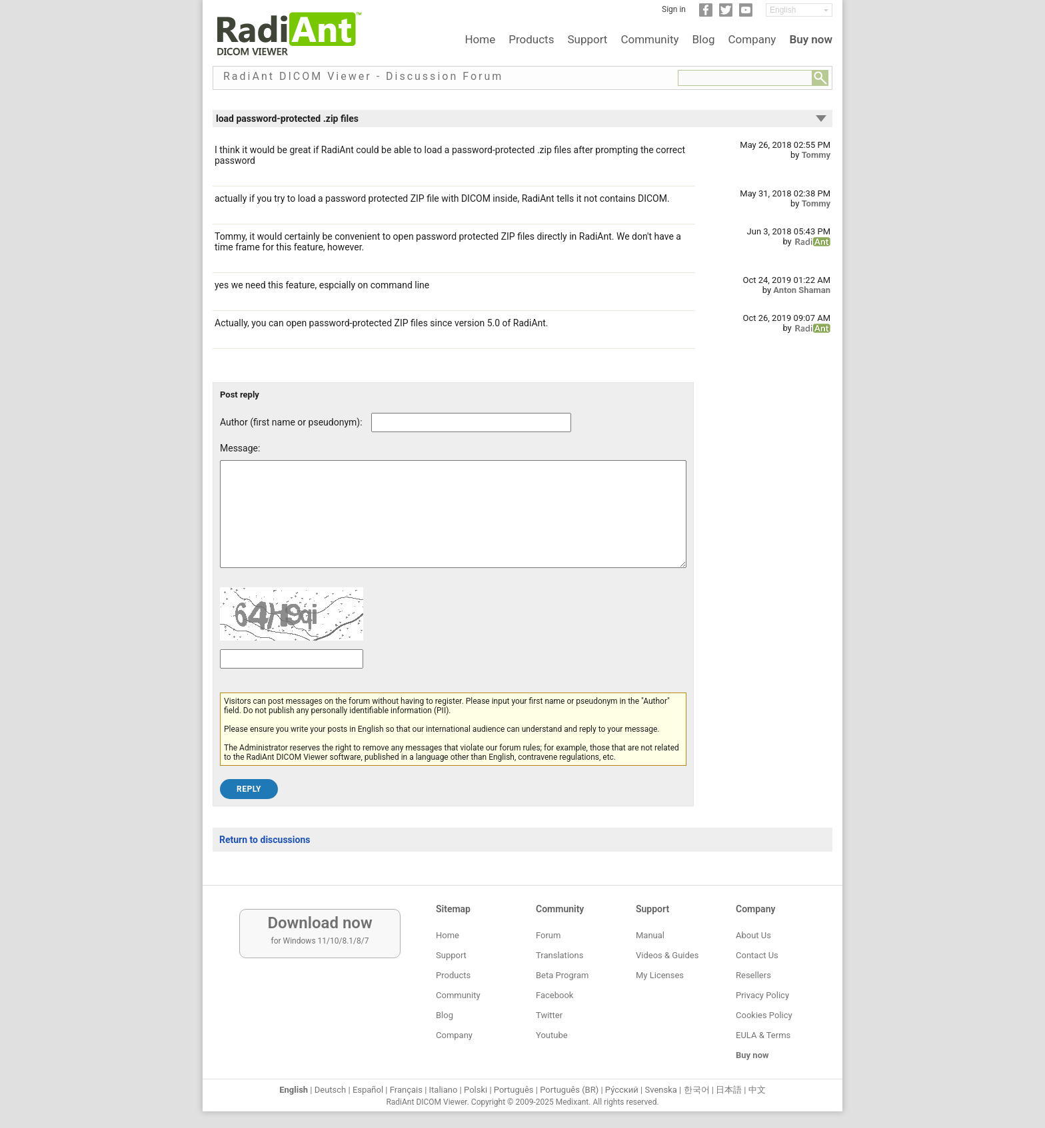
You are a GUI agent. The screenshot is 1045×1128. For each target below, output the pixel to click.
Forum (548, 935)
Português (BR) (569, 1090)
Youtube (552, 1035)
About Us (753, 935)
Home (480, 39)
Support (587, 39)
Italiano (443, 1090)
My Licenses (660, 975)
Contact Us (757, 955)
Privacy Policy (762, 995)
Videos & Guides (667, 955)
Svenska (661, 1090)
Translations (559, 955)
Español (368, 1090)
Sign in (674, 9)
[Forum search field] (745, 78)
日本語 (729, 1090)
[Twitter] (725, 14)
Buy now (810, 39)
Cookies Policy (764, 1015)
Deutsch (331, 1090)
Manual (650, 935)
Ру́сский (621, 1090)
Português (514, 1090)
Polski (475, 1090)
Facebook (554, 995)
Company (752, 39)
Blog (703, 39)
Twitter (549, 1015)
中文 (757, 1090)
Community (649, 39)
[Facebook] (705, 14)
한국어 (697, 1090)
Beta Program (562, 975)
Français (406, 1090)
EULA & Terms (763, 1035)
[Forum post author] (471, 422)
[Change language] (799, 10)
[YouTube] (745, 14)
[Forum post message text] (453, 524)
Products (531, 39)
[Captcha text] (291, 679)
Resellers (753, 975)
